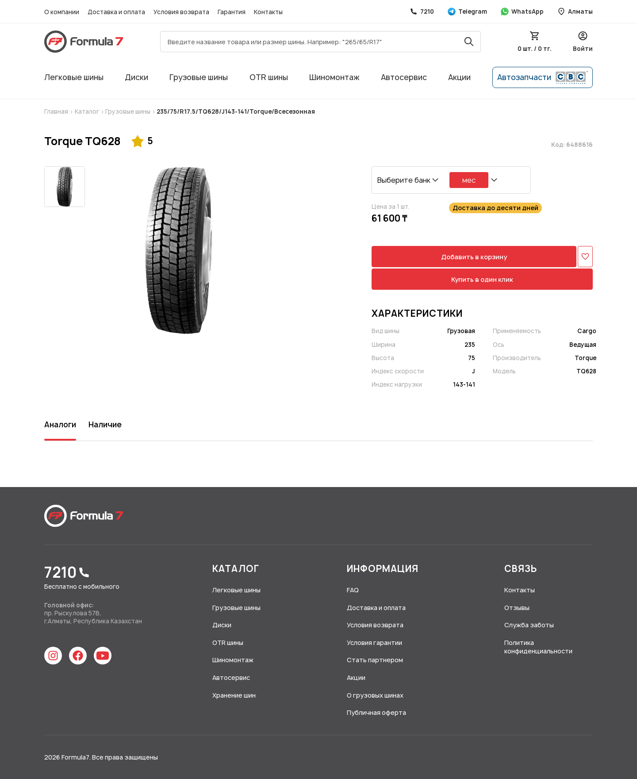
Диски (136, 77)
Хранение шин (234, 695)
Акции (459, 77)
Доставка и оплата (117, 12)
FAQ (353, 590)
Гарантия (232, 12)
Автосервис (404, 77)
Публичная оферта (376, 712)
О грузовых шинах (375, 695)
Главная (56, 111)
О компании (62, 12)
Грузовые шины (198, 77)
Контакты (268, 12)
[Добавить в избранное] (585, 256)
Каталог (87, 111)
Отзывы (517, 607)
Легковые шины (74, 77)
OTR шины (268, 77)
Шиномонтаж (334, 77)
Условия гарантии (374, 642)
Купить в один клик (482, 279)
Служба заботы (529, 625)
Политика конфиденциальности (538, 647)
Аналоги (60, 424)
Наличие (105, 424)
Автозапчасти (542, 77)
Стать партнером (375, 660)
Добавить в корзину (474, 257)
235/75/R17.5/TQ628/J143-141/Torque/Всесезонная (235, 111)
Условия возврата (182, 12)
